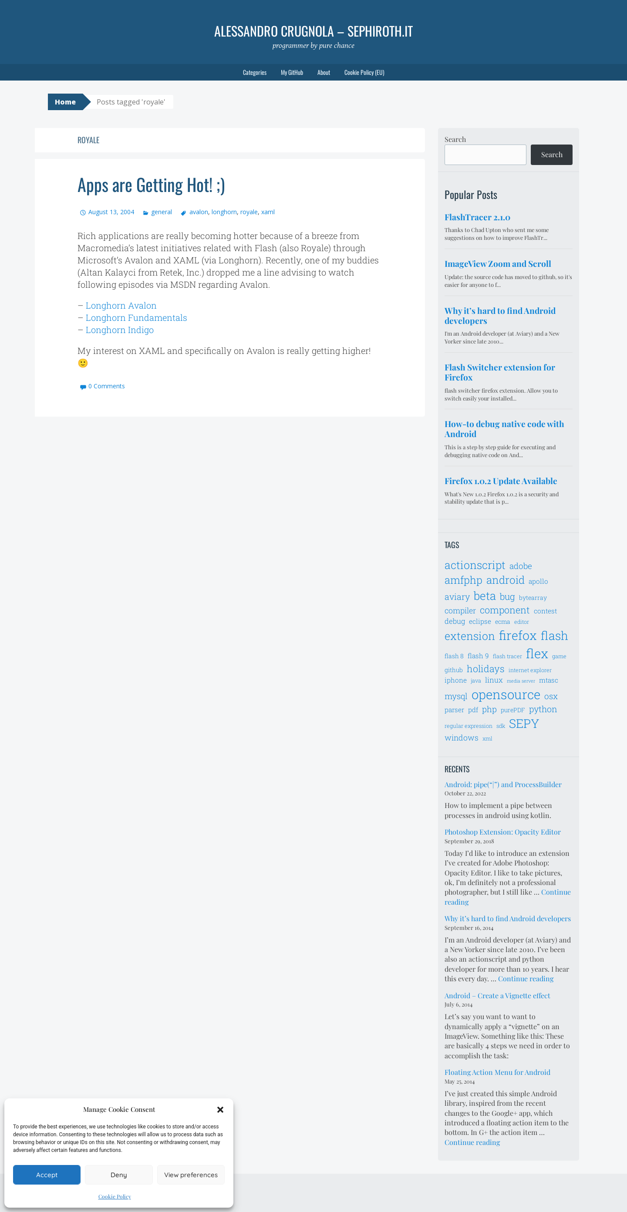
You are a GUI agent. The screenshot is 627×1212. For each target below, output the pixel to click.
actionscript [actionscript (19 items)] (475, 565)
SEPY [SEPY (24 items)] (524, 723)
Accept (46, 1175)
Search (455, 139)
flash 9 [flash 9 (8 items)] (478, 655)
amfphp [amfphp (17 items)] (463, 579)
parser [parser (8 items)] (454, 709)
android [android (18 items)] (505, 579)
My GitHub (292, 72)
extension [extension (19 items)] (470, 636)
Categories (254, 72)
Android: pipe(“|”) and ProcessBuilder (503, 784)
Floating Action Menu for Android (497, 1072)
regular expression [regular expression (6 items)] (468, 725)
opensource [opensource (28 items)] (506, 694)
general (161, 212)
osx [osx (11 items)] (551, 695)
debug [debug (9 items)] (455, 621)
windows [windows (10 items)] (462, 737)
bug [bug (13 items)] (507, 596)
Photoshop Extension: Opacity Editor (503, 831)
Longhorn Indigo (120, 329)
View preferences (191, 1175)
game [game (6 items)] (559, 656)
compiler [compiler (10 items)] (460, 610)
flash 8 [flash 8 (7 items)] (454, 656)
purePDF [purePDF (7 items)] (513, 710)
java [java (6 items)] (476, 680)
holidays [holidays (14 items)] (486, 668)
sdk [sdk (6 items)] (500, 725)
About (323, 72)
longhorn (224, 212)
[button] (220, 1109)
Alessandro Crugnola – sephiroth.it (313, 30)
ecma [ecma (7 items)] (502, 621)
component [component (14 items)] (505, 609)
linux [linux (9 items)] (494, 680)
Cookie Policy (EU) (364, 72)
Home (65, 102)
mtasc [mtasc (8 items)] (548, 680)
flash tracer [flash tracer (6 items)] (507, 656)
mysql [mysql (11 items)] (456, 695)
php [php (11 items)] (489, 709)
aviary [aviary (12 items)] (457, 596)
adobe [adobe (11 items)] (520, 565)
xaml (268, 212)
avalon (198, 212)
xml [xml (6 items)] (487, 738)
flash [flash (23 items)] (554, 635)
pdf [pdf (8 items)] (473, 709)
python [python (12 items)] (543, 708)
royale (249, 212)
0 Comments (106, 386)
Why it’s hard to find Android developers (508, 918)
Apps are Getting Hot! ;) (151, 184)
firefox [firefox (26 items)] (518, 635)
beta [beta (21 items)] (485, 595)
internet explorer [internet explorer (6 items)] (530, 670)
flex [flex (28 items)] (537, 653)
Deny (119, 1175)
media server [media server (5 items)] (521, 681)
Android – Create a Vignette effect (497, 995)
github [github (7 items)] (454, 670)
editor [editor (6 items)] (521, 621)
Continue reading (525, 978)
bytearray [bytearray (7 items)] (533, 597)
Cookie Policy (114, 1196)
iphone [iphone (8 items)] (456, 680)
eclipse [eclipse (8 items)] (480, 621)
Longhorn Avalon (121, 305)
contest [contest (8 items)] (545, 610)
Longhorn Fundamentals (136, 317)
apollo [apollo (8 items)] (538, 581)
